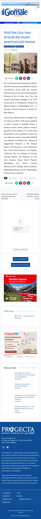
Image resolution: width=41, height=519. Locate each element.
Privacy (13, 515)
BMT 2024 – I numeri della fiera (25, 316)
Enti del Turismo (9, 46)
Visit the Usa (32, 178)
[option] (20, 3)
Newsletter (7, 499)
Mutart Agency (25, 515)
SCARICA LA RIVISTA (20, 249)
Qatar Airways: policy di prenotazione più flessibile (9, 196)
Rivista (19, 496)
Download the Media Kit (20, 265)
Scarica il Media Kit (20, 259)
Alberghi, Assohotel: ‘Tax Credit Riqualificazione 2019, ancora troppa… (24, 408)
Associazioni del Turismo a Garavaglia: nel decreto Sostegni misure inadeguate (25, 375)
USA (26, 178)
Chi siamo (6, 493)
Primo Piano (19, 46)
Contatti (6, 496)
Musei (20, 178)
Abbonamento (25, 499)
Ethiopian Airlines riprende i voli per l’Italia (33, 196)
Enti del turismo (13, 178)
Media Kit (6, 502)
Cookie (18, 515)
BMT (19, 493)
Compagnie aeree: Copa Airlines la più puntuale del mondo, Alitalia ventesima (25, 397)
